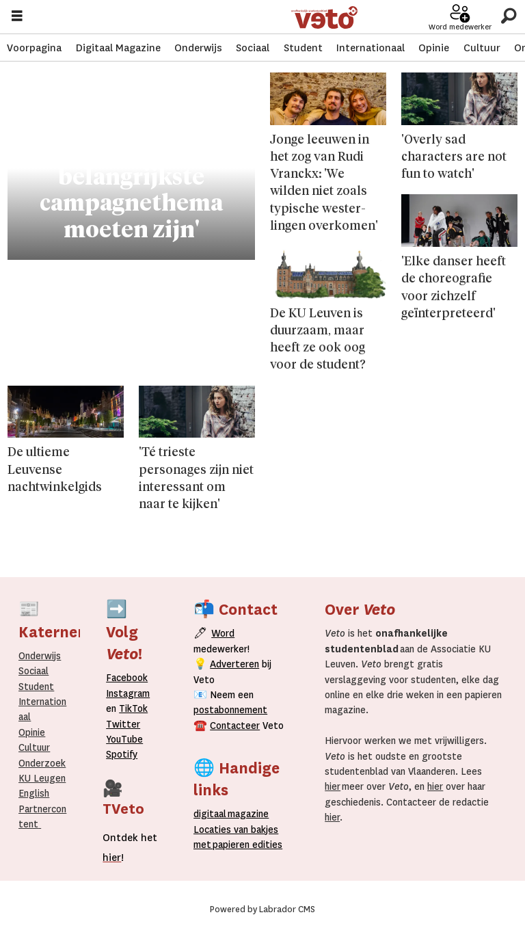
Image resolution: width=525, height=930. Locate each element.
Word (222, 633)
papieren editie (244, 844)
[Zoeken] (508, 17)
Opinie (433, 48)
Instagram (128, 693)
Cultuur (481, 48)
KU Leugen (42, 778)
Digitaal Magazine (118, 48)
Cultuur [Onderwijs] (34, 747)
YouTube (124, 739)
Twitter (123, 724)
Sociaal (252, 48)
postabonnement (230, 710)
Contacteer (235, 725)
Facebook (127, 678)
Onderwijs (198, 48)
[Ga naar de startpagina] (324, 17)
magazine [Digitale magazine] (234, 814)
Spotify (121, 754)
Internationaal (370, 48)
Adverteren (234, 664)
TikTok (133, 708)
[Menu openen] (17, 17)
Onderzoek (42, 763)
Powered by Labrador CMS (262, 909)
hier (332, 786)
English (33, 793)
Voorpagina (34, 48)
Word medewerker (460, 27)
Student (303, 48)
